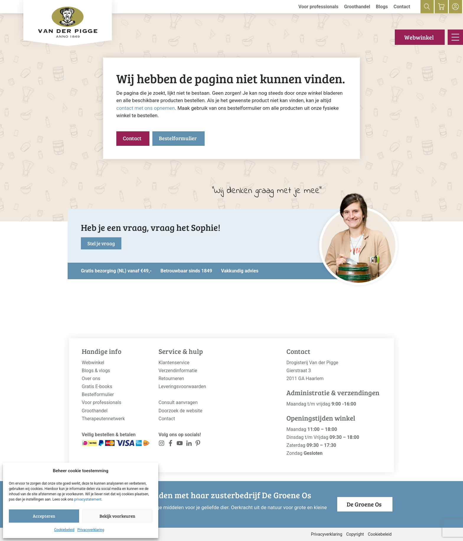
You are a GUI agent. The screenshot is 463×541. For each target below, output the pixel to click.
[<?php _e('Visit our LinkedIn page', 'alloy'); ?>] (189, 444)
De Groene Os (364, 504)
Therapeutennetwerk (103, 418)
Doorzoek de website (181, 410)
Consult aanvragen (178, 402)
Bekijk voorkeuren (117, 516)
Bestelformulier (178, 138)
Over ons (91, 378)
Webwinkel (419, 37)
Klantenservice (174, 362)
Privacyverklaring (90, 530)
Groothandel (357, 6)
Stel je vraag (101, 243)
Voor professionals (318, 6)
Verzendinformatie (178, 370)
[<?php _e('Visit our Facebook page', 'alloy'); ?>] (171, 444)
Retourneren (171, 378)
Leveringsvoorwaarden (182, 386)
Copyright (355, 534)
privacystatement (87, 499)
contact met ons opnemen (145, 108)
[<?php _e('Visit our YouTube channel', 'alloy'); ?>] (180, 444)
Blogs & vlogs (96, 370)
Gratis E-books (97, 386)
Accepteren (44, 516)
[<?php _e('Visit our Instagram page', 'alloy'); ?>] (162, 444)
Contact (402, 6)
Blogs (382, 6)
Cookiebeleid (64, 530)
